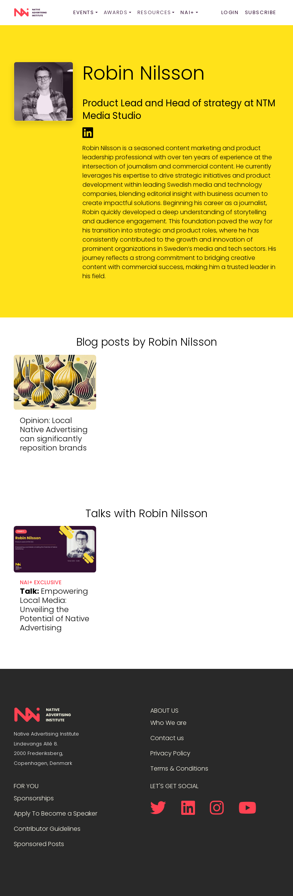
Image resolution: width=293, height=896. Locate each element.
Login (230, 12)
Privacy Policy (170, 753)
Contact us (167, 738)
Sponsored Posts (39, 844)
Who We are (168, 722)
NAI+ (187, 12)
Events (83, 12)
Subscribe (260, 12)
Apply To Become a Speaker (55, 813)
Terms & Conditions (179, 768)
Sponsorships (34, 798)
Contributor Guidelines (47, 828)
